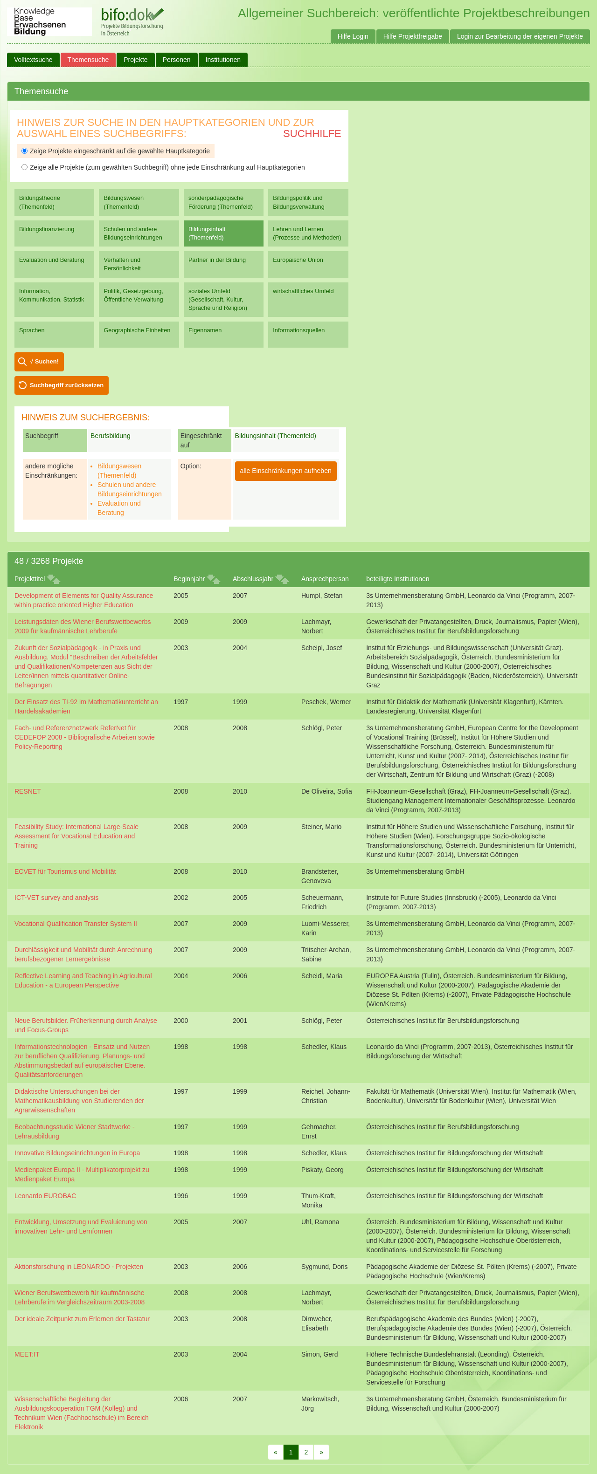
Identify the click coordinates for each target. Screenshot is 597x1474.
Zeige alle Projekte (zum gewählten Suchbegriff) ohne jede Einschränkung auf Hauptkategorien (163, 167)
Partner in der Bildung (217, 259)
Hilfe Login (353, 36)
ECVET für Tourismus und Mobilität (65, 871)
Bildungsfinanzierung (46, 229)
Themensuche (88, 59)
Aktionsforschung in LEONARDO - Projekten (78, 1266)
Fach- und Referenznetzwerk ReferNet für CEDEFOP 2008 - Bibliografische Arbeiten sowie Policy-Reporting (84, 737)
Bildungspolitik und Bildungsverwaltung (298, 202)
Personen (177, 59)
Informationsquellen (299, 330)
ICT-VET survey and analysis (56, 897)
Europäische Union (298, 259)
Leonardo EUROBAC (45, 1196)
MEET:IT (27, 1354)
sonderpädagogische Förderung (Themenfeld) (220, 202)
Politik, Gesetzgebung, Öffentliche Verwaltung (133, 295)
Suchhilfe (312, 133)
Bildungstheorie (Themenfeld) (39, 202)
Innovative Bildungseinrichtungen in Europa (77, 1153)
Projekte (135, 59)
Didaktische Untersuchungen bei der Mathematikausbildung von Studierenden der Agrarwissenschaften (79, 1101)
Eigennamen (205, 330)
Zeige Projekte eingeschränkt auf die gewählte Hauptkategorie (115, 151)
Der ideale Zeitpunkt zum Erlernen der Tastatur (82, 1319)
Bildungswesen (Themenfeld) (124, 202)
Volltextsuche (33, 59)
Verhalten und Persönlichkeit (122, 264)
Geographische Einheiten (137, 330)
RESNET (27, 791)
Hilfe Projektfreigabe (412, 36)
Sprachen (32, 330)
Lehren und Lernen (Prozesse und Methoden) (307, 233)
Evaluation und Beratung (51, 259)
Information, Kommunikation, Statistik (51, 295)
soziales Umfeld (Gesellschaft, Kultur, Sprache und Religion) (217, 299)
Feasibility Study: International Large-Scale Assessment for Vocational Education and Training (76, 836)
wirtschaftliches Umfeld (303, 291)
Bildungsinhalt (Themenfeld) (206, 233)
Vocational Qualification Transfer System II (75, 923)
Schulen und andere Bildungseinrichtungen (133, 233)
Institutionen (223, 59)
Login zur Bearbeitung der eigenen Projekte (520, 36)
